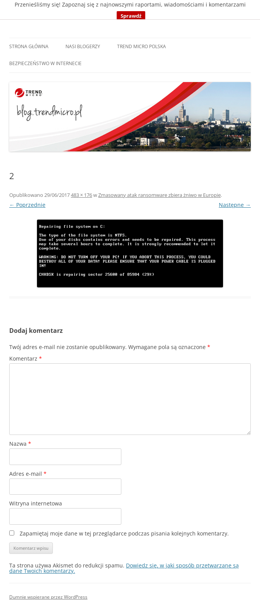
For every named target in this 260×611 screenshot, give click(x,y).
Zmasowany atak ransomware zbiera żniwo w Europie (159, 194)
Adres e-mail (28, 473)
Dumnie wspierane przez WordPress (48, 597)
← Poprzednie (27, 204)
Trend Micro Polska (141, 46)
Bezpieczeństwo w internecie (45, 63)
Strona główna (29, 46)
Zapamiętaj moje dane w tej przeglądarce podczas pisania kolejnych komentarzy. (124, 533)
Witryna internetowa (35, 503)
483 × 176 (81, 194)
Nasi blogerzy (82, 46)
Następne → (235, 204)
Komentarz (25, 358)
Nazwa (20, 443)
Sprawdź (131, 15)
